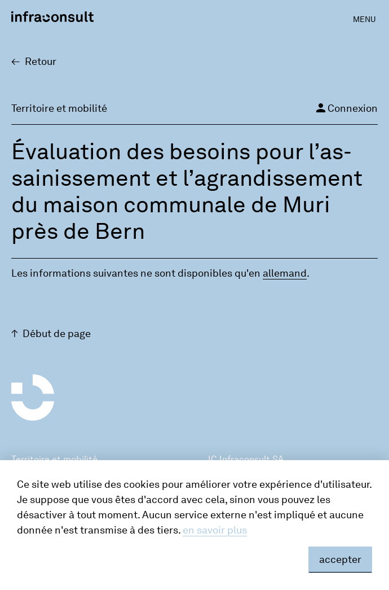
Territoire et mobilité (54, 459)
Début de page (57, 333)
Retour (41, 61)
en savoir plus (215, 530)
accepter (340, 559)
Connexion (346, 108)
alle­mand (285, 273)
